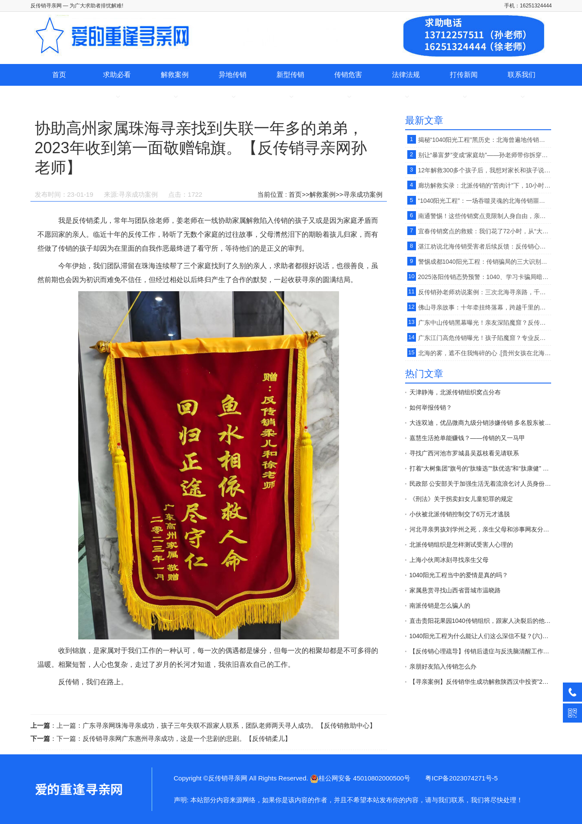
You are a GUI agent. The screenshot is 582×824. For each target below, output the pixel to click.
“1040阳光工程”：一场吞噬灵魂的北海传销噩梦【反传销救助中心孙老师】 (484, 200)
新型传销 (290, 74)
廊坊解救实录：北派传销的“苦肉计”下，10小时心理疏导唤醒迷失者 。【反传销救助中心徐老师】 (484, 185)
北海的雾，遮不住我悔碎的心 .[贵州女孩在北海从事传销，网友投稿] (484, 353)
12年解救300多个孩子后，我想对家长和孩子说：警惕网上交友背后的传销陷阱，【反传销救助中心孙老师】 (484, 170)
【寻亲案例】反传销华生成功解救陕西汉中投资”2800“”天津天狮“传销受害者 (480, 681)
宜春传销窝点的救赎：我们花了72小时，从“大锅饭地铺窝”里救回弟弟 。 (484, 231)
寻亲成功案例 (362, 194)
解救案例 (175, 74)
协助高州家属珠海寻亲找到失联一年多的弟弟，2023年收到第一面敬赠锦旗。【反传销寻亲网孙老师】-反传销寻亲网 (78, 789)
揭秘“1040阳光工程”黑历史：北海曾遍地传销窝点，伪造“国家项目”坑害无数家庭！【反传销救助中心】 (484, 139)
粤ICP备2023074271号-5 (461, 778)
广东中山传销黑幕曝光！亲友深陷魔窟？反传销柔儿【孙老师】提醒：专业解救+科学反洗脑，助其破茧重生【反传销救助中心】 (484, 322)
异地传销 (232, 74)
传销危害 (348, 74)
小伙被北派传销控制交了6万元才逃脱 (459, 514)
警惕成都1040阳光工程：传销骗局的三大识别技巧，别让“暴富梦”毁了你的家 (484, 261)
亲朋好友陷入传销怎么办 (442, 666)
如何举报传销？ (430, 407)
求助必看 (117, 74)
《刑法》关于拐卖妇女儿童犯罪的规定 (461, 498)
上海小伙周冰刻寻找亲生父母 (449, 559)
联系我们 (521, 74)
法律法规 (406, 74)
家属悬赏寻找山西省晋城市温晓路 (455, 590)
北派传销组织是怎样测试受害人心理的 (461, 544)
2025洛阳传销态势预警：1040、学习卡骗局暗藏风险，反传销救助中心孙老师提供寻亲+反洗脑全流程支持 (484, 276)
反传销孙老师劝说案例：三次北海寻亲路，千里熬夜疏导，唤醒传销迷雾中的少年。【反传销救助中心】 (484, 292)
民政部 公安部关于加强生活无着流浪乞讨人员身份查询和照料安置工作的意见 (480, 483)
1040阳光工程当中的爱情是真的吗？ (458, 575)
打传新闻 (464, 74)
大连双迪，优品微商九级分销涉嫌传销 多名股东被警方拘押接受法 (480, 422)
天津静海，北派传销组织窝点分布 (455, 392)
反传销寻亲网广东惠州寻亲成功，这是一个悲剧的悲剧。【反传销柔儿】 (187, 738)
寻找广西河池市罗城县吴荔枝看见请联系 (464, 453)
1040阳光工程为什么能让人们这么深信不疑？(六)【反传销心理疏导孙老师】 (480, 635)
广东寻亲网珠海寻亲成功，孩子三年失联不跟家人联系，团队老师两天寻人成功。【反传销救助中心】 (229, 725)
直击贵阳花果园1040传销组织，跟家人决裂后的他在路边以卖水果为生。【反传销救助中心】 (480, 620)
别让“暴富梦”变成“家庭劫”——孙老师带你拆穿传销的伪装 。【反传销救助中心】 (484, 154)
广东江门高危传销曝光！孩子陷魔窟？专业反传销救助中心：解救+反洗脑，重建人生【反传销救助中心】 (484, 337)
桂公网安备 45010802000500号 (360, 778)
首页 (59, 74)
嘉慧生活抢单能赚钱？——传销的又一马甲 (467, 437)
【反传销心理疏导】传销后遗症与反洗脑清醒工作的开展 (480, 651)
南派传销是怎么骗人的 (439, 605)
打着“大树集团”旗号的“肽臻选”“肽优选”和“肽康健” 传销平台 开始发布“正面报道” (480, 468)
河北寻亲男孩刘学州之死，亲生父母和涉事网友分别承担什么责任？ (480, 529)
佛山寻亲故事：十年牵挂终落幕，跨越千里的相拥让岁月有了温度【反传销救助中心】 (484, 307)
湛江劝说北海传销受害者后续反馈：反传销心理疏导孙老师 (484, 246)
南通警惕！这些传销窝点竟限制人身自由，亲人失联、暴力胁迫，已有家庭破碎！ (484, 215)
